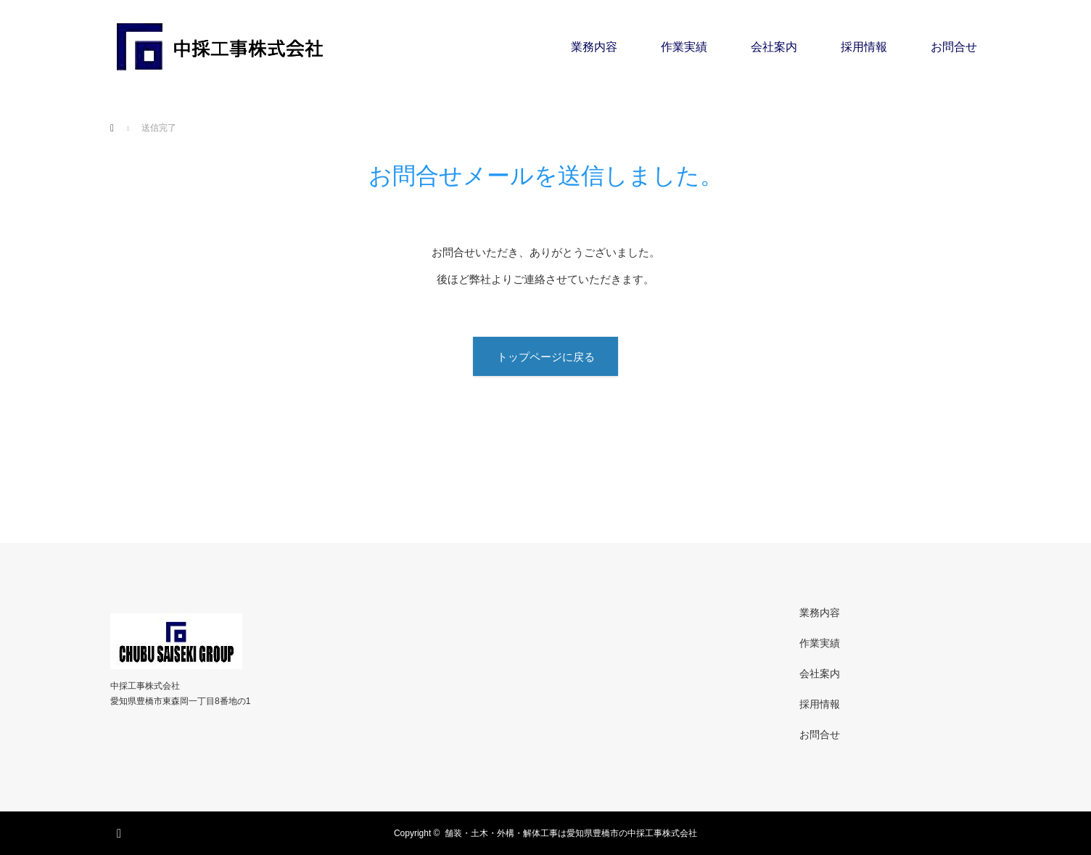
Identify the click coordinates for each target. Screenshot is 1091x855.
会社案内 (774, 47)
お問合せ (954, 47)
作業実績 (684, 47)
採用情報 (864, 47)
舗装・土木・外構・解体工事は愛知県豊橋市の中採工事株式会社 (571, 833)
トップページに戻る (546, 357)
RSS (121, 831)
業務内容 (594, 47)
